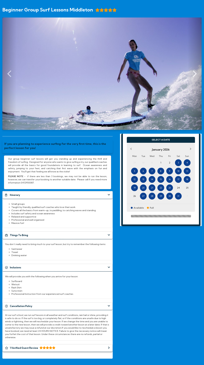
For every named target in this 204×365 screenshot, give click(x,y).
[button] (57, 195)
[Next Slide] (195, 73)
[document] (57, 146)
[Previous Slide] (9, 73)
